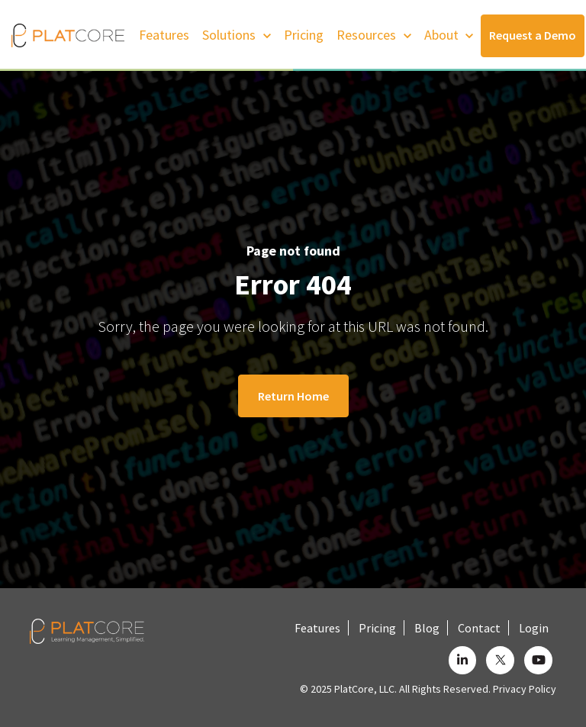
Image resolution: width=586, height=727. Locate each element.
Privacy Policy (524, 689)
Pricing (304, 34)
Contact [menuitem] (479, 627)
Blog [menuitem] (427, 627)
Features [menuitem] (317, 627)
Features (164, 34)
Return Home (293, 396)
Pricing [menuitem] (377, 627)
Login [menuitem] (534, 627)
